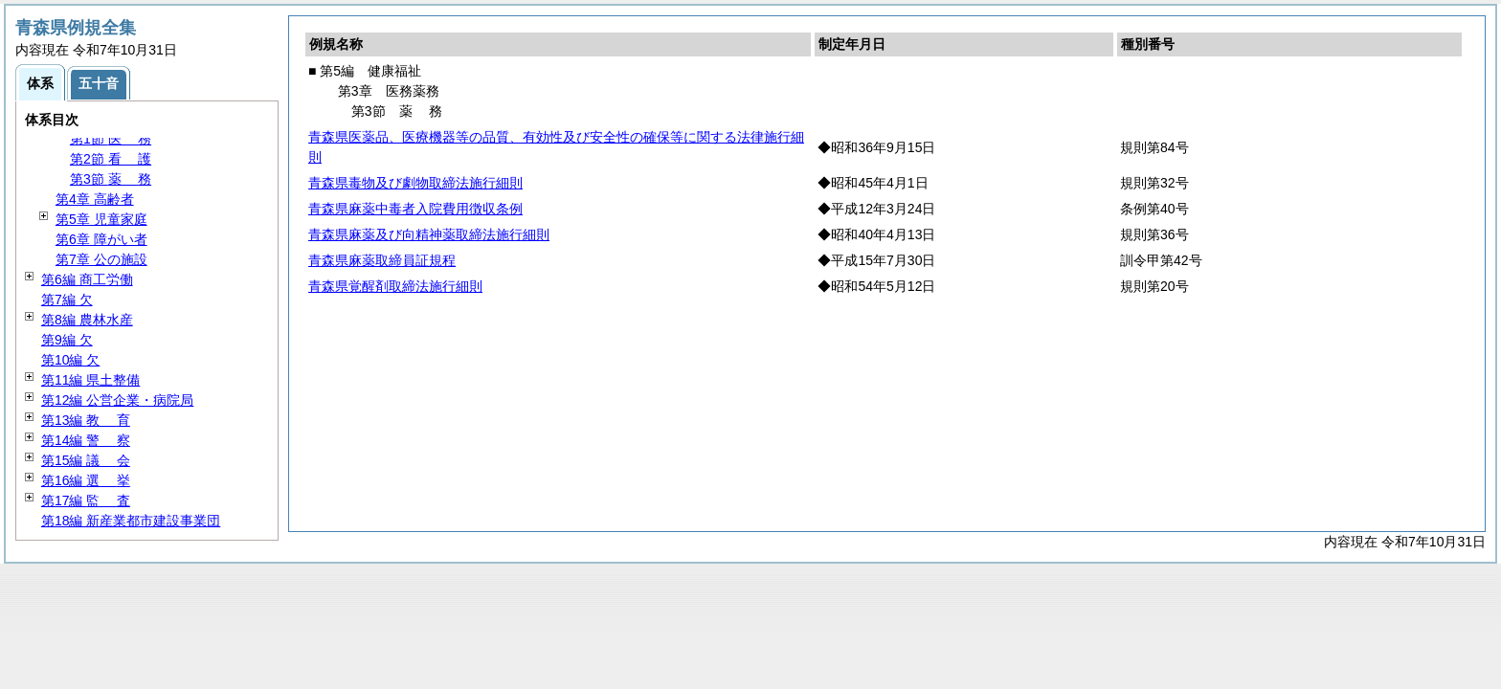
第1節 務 (110, 138)
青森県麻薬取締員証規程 (382, 260)
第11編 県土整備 (90, 380)
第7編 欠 (67, 299)
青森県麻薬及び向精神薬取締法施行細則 (428, 234)
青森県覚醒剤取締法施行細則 (395, 286)
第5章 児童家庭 (101, 219)
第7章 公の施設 (101, 259)
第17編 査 (85, 500)
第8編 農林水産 (87, 319)
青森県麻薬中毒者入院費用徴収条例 (415, 208)
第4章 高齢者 (95, 199)
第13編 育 (85, 420)
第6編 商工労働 (87, 279)
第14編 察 (85, 440)
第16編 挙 (85, 480)
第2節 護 (110, 159)
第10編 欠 (70, 359)
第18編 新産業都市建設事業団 (130, 520)
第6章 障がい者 (101, 239)
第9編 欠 (67, 339)
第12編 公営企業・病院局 (117, 400)
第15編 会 (85, 460)
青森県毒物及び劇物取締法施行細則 (415, 182)
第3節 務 (110, 179)
